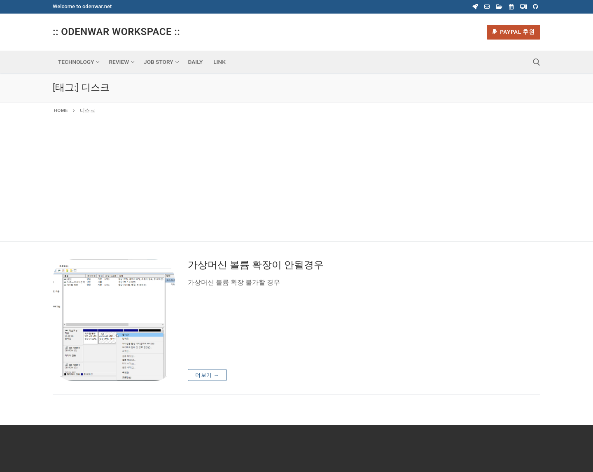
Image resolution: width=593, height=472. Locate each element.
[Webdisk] (499, 7)
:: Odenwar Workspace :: (116, 31)
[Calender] (511, 7)
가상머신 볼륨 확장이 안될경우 (256, 265)
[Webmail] (487, 7)
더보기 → (207, 375)
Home (61, 110)
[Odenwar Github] (535, 7)
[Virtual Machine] (523, 7)
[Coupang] (475, 7)
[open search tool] (536, 62)
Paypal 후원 (514, 31)
